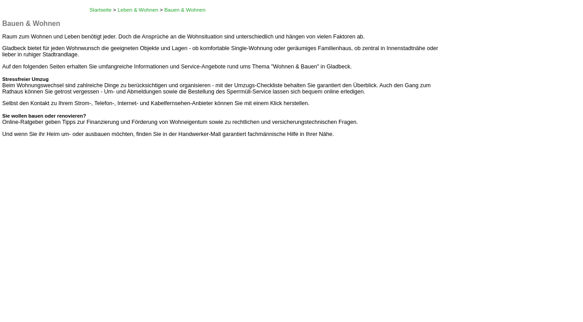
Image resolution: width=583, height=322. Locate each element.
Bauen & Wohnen (185, 10)
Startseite (100, 10)
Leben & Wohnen (137, 10)
